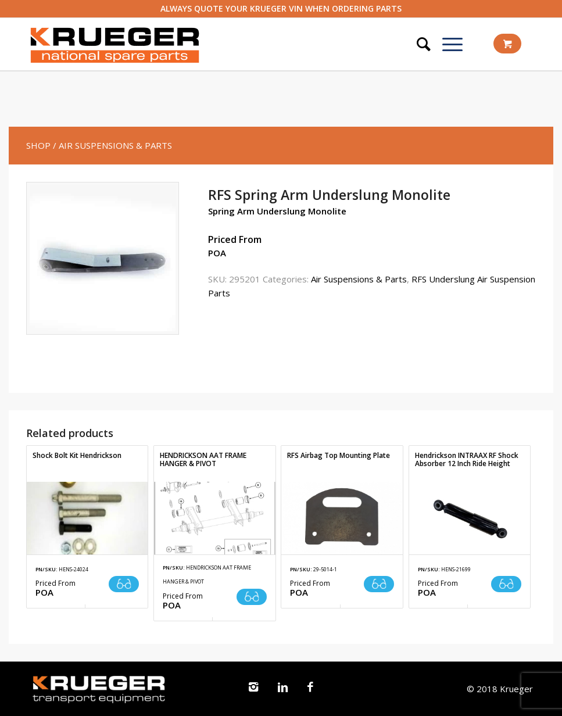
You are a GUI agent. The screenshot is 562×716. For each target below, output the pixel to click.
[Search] (418, 44)
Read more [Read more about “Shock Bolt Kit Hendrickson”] (124, 584)
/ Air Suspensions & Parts (112, 145)
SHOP (38, 145)
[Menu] (447, 44)
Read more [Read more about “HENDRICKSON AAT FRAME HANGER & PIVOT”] (252, 597)
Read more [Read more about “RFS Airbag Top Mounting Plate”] (379, 584)
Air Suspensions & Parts (359, 279)
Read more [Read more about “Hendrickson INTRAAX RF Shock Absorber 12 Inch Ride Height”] (506, 584)
